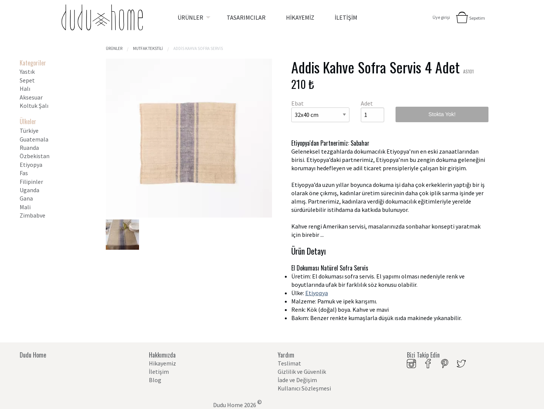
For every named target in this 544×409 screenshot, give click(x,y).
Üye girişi (441, 17)
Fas (24, 173)
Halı (25, 89)
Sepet (27, 80)
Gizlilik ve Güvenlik (302, 371)
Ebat (297, 103)
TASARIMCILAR (246, 17)
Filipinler (31, 182)
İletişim (159, 371)
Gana (26, 198)
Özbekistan (34, 156)
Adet (367, 103)
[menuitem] (192, 17)
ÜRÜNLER (190, 17)
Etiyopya (31, 165)
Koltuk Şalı (34, 106)
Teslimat (289, 363)
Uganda (29, 190)
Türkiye (29, 131)
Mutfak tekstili (148, 48)
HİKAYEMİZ (300, 17)
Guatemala (34, 139)
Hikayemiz (162, 363)
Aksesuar (31, 97)
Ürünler (114, 48)
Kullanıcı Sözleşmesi (304, 388)
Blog (155, 380)
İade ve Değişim (297, 380)
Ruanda (29, 148)
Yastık (27, 71)
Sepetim (477, 18)
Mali (25, 207)
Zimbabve (32, 215)
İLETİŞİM (346, 17)
